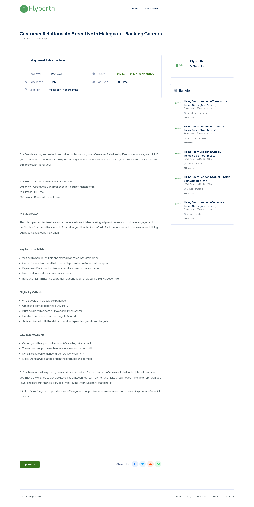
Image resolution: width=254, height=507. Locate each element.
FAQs (215, 496)
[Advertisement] (91, 129)
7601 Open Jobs (198, 66)
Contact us (229, 496)
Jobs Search (151, 8)
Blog (189, 496)
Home (135, 8)
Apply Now (29, 464)
